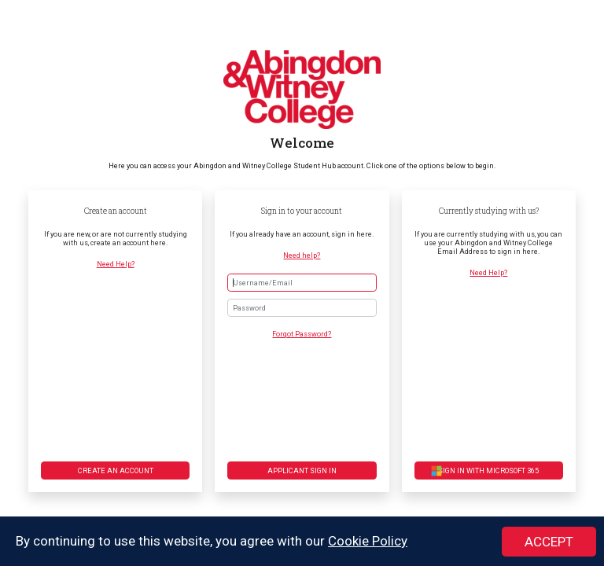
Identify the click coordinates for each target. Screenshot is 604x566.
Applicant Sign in (302, 470)
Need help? (301, 255)
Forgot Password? (301, 333)
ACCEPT (549, 542)
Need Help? (115, 263)
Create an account (115, 470)
